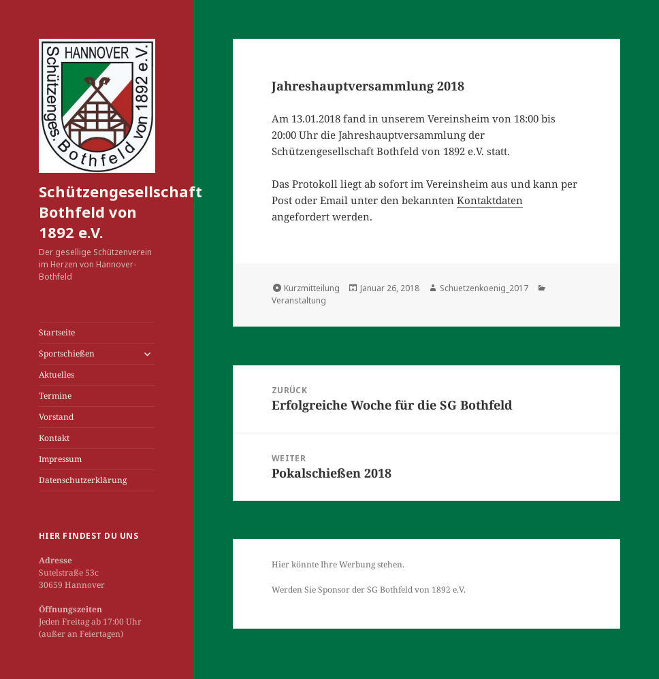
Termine (55, 395)
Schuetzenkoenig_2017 (484, 288)
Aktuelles (56, 374)
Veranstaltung (299, 300)
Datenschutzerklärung (83, 480)
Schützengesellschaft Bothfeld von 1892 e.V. (120, 211)
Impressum (60, 459)
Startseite (57, 332)
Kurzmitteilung (312, 288)
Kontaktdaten (490, 200)
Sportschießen (67, 353)
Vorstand (56, 417)
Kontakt (54, 438)
